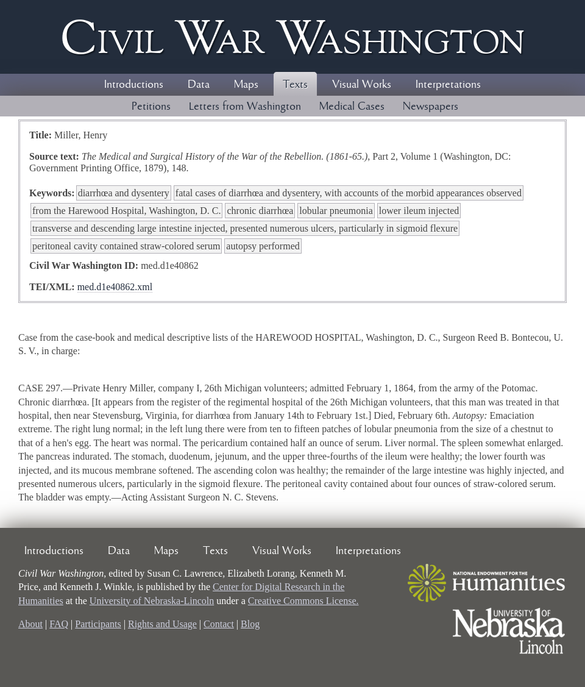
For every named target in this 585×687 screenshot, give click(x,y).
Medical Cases (352, 107)
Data (199, 85)
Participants (98, 624)
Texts (295, 85)
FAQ (58, 624)
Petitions (151, 107)
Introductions (133, 85)
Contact (219, 624)
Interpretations (448, 85)
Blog (250, 624)
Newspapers (430, 107)
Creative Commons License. (303, 601)
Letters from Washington (245, 107)
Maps (246, 85)
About (30, 624)
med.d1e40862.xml (115, 287)
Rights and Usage (162, 624)
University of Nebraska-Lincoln (152, 601)
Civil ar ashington (292, 37)
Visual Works (361, 85)
